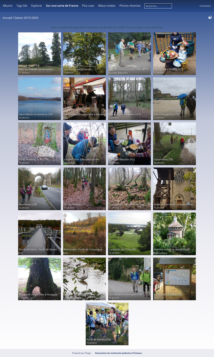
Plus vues (88, 6)
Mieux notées (106, 6)
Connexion (205, 5)
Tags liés (21, 6)
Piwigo (88, 353)
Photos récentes (130, 6)
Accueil (7, 18)
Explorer (36, 6)
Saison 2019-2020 (26, 18)
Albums (7, 6)
